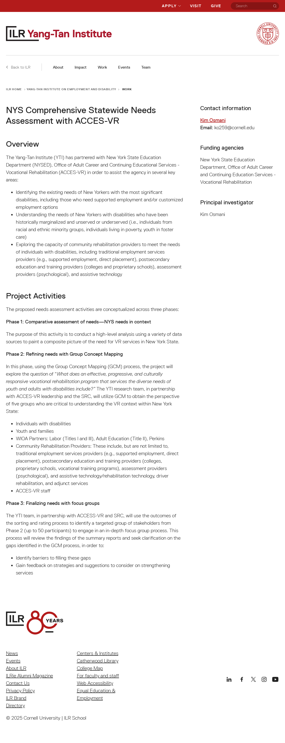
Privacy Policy (20, 691)
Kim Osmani (213, 120)
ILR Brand (16, 698)
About (58, 67)
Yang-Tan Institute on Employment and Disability (71, 89)
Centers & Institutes (97, 653)
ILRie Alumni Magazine (29, 676)
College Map (90, 668)
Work (102, 67)
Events (124, 67)
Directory (15, 705)
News (12, 653)
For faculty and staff (98, 676)
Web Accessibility (95, 683)
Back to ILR (18, 67)
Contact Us (18, 683)
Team (145, 67)
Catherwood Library (97, 661)
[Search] (275, 6)
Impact (81, 67)
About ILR (16, 668)
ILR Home (14, 89)
